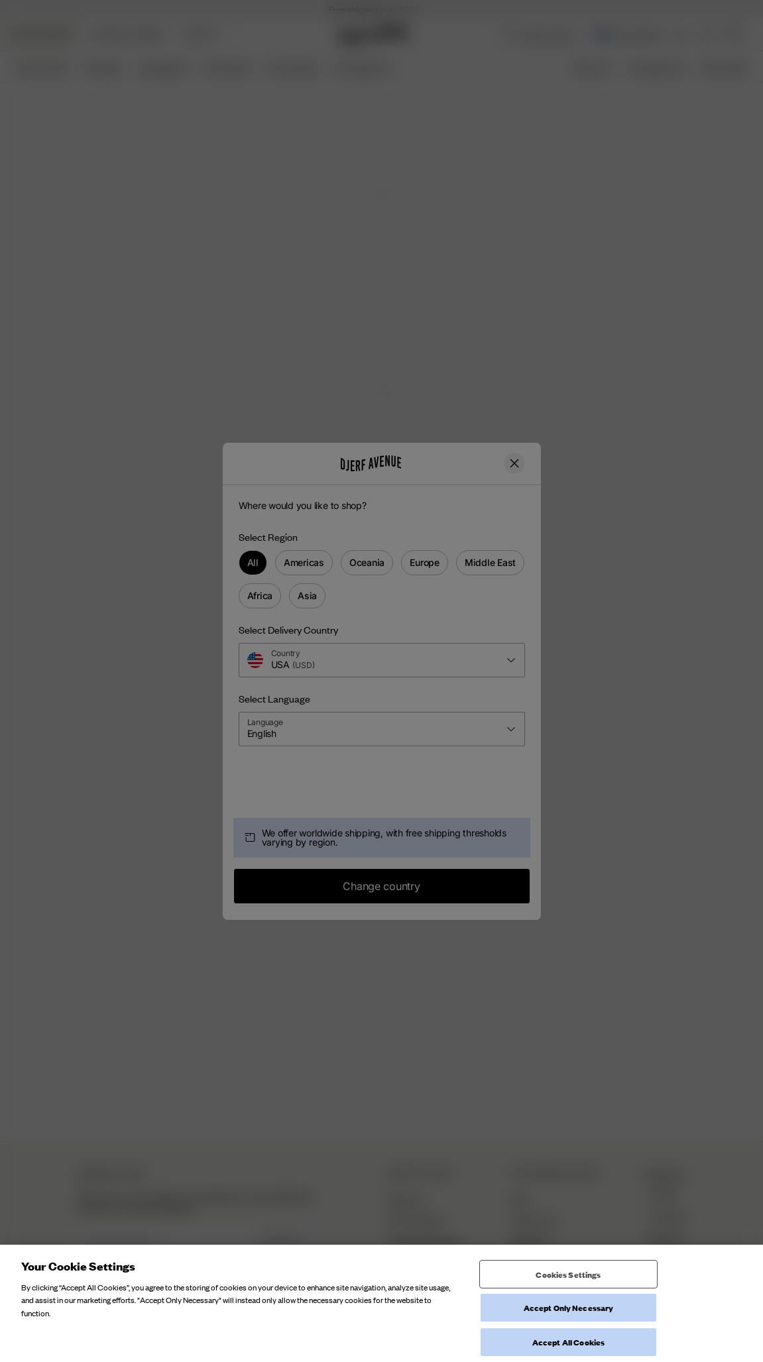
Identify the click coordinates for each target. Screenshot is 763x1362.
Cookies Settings (568, 1332)
